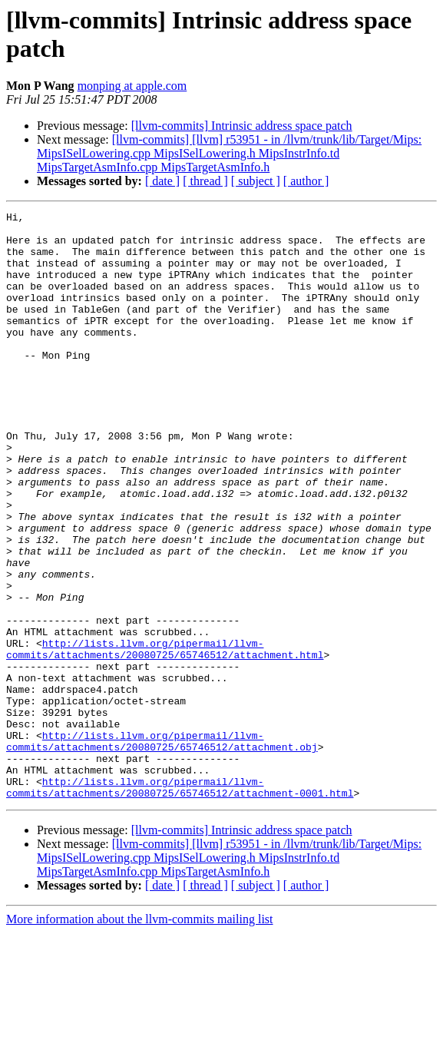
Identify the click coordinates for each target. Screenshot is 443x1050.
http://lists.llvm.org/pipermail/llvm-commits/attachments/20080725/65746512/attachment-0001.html (179, 903)
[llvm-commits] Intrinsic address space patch (241, 125)
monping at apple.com (132, 85)
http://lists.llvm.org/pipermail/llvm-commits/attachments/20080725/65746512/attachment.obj (162, 848)
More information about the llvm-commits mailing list (139, 1036)
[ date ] (162, 180)
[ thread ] (205, 180)
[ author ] (306, 180)
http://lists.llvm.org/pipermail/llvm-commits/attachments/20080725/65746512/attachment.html (164, 737)
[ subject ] (255, 180)
